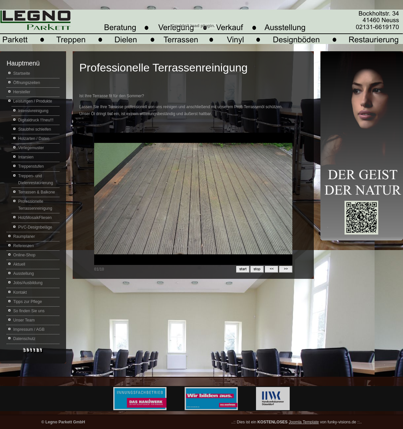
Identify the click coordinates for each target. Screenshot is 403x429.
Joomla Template (304, 422)
